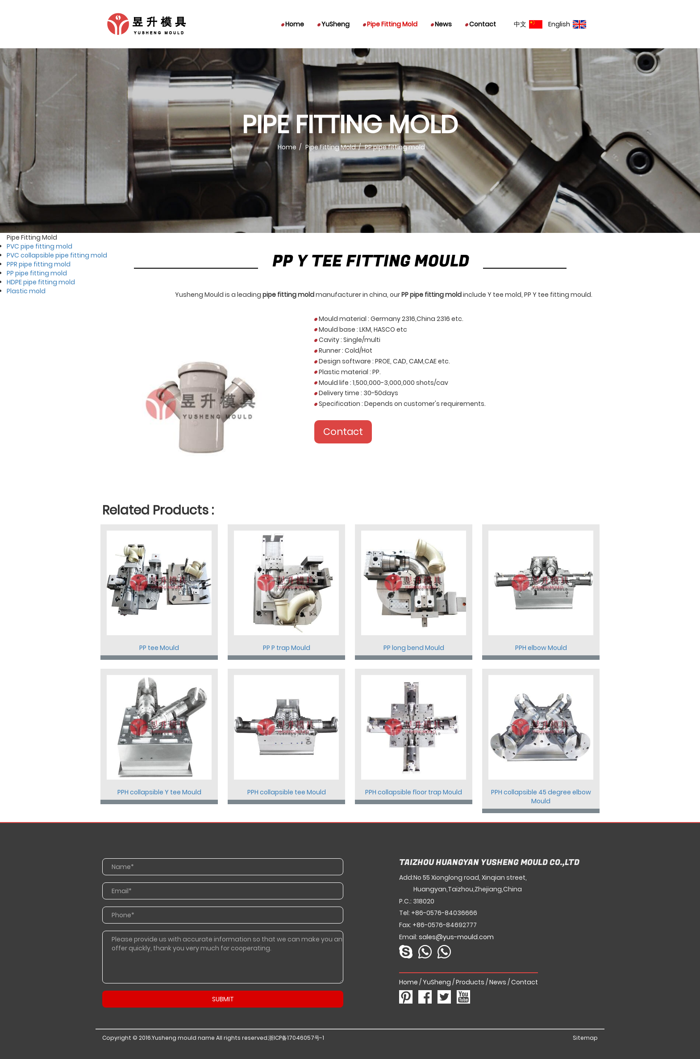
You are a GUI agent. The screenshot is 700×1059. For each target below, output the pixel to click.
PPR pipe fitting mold (39, 264)
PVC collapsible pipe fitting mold (57, 255)
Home (292, 24)
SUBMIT (223, 999)
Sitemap (585, 1038)
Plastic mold (26, 291)
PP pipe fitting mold (37, 273)
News (441, 24)
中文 (528, 24)
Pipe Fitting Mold (390, 24)
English (567, 24)
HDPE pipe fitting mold (41, 282)
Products (470, 982)
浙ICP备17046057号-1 (296, 1038)
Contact (480, 24)
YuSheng (333, 24)
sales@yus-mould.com (456, 936)
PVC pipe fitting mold (39, 246)
